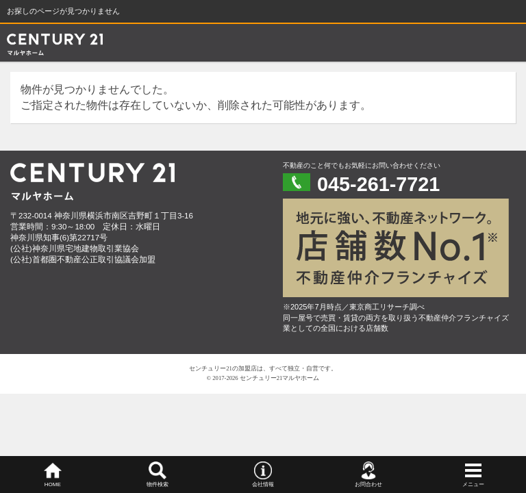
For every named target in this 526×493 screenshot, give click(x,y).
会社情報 (263, 484)
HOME (53, 484)
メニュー (473, 484)
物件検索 (157, 484)
